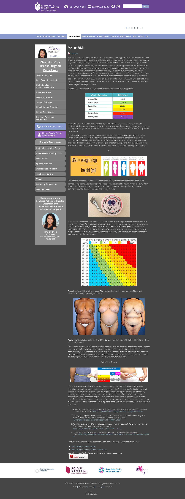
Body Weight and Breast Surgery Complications (89, 449)
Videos (39, 179)
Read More (55, 56)
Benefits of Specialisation (47, 80)
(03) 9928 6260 (100, 6)
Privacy (91, 487)
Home (38, 36)
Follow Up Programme (46, 184)
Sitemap (99, 487)
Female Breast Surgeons (47, 107)
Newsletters (41, 158)
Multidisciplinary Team (46, 168)
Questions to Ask (44, 163)
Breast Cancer (103, 36)
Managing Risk (88, 36)
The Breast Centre (44, 174)
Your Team (61, 36)
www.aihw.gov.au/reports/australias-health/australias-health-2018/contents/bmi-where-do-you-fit (111, 435)
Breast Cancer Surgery (121, 36)
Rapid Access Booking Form (49, 153)
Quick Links (50, 70)
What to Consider (44, 75)
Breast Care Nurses (45, 112)
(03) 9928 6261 (77, 6)
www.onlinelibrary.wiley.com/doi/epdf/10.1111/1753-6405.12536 (97, 428)
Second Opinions (44, 102)
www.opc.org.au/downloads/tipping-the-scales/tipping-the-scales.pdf (117, 411)
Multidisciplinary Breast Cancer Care (45, 86)
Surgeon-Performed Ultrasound (45, 118)
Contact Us (143, 36)
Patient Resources (50, 142)
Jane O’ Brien (50, 50)
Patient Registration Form (48, 148)
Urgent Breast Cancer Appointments (52, 134)
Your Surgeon (49, 36)
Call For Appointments (52, 126)
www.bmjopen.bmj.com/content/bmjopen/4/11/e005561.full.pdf (96, 420)
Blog (134, 36)
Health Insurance (44, 97)
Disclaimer (83, 487)
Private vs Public (43, 92)
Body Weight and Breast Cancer (83, 446)
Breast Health (74, 36)
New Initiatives (43, 189)
